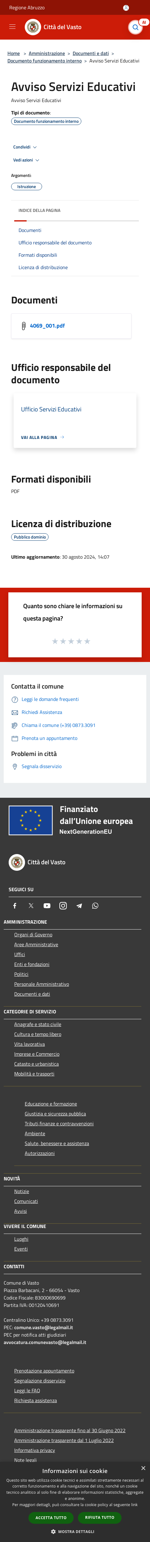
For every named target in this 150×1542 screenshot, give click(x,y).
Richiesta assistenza (35, 1400)
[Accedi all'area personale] (126, 8)
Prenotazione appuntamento (44, 1370)
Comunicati (26, 1201)
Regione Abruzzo (27, 7)
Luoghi (21, 1239)
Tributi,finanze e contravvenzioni (59, 1123)
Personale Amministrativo (41, 984)
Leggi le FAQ (27, 1390)
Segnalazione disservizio (39, 1380)
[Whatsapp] (95, 906)
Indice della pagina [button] (39, 210)
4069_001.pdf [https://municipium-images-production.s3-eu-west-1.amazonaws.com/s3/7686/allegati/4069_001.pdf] (47, 325)
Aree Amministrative (36, 944)
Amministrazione (47, 53)
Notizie (21, 1191)
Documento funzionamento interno (44, 60)
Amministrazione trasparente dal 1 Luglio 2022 (64, 1440)
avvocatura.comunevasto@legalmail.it (45, 1342)
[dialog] (75, 1502)
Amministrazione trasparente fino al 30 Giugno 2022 (70, 1430)
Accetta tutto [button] (51, 1517)
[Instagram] (63, 906)
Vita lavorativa (29, 1044)
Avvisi (20, 1211)
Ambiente (35, 1133)
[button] (75, 1531)
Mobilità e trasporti (34, 1073)
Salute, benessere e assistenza (57, 1143)
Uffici (19, 954)
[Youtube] (47, 906)
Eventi (21, 1248)
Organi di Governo (33, 934)
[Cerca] (137, 27)
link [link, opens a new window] (134, 1504)
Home (13, 53)
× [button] (143, 1468)
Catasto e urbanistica (36, 1063)
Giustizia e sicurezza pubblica (55, 1113)
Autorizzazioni (40, 1153)
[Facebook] (15, 906)
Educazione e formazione (51, 1103)
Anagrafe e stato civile (37, 1024)
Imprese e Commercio (36, 1054)
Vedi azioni (27, 160)
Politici (21, 974)
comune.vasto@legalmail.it (43, 1327)
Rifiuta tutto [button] (99, 1517)
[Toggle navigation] (12, 26)
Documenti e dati (91, 53)
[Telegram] (79, 906)
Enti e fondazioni (31, 964)
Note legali (25, 1460)
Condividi (26, 147)
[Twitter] (31, 906)
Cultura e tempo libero (37, 1034)
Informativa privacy (34, 1450)
